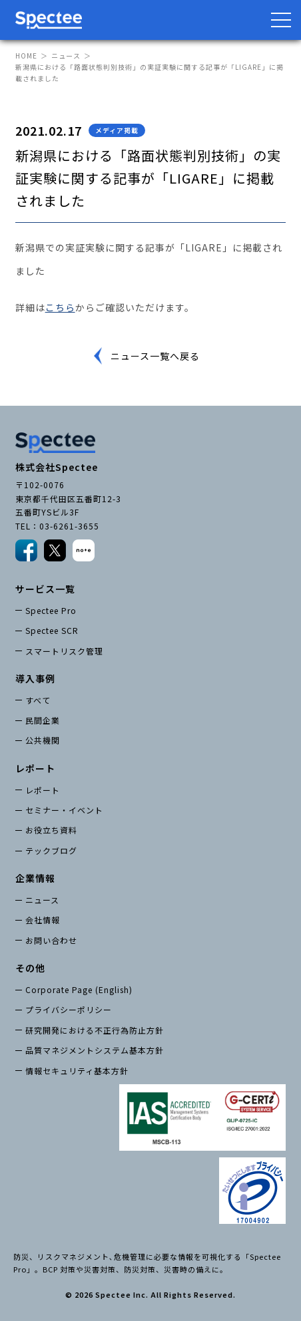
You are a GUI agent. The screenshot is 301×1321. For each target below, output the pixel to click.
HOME (26, 56)
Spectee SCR (52, 630)
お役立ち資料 (51, 829)
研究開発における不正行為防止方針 (94, 1030)
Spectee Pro (51, 610)
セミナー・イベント (64, 809)
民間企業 (42, 720)
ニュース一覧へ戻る (155, 356)
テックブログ (51, 850)
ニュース (66, 56)
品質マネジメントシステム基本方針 (94, 1050)
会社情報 (42, 919)
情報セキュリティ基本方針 (77, 1070)
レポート (42, 790)
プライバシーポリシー (68, 1009)
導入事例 (35, 678)
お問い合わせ (51, 940)
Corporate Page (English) (79, 989)
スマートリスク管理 (64, 651)
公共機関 (42, 740)
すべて (38, 700)
